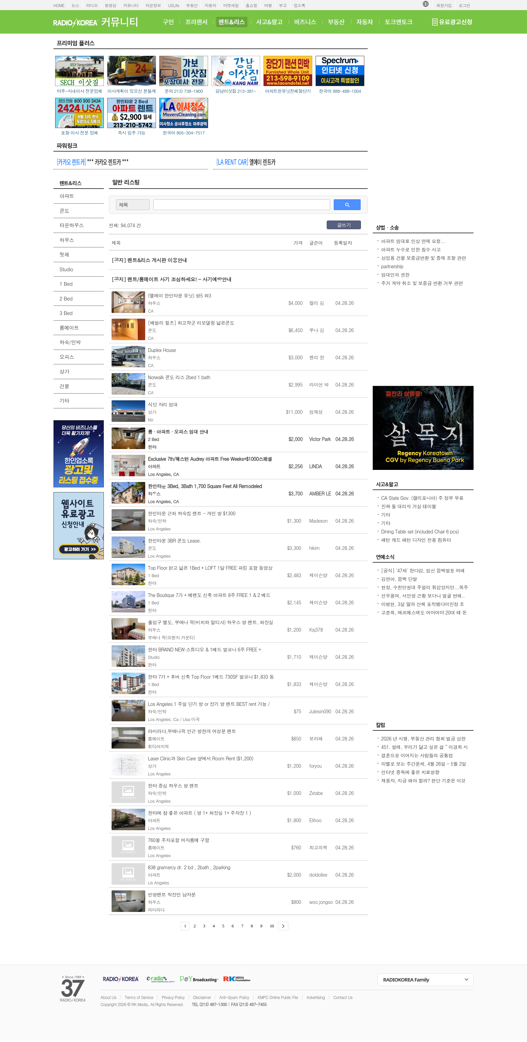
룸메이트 (69, 327)
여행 (268, 5)
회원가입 (444, 5)
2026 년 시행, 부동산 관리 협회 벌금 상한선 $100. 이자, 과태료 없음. (423, 742)
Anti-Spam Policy (234, 997)
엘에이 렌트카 (245, 162)
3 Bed (65, 312)
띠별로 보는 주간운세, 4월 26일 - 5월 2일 (423, 763)
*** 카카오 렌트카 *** (92, 162)
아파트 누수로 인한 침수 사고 (411, 249)
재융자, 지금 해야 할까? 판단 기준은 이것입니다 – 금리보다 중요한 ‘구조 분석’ (423, 784)
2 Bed (65, 298)
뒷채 (64, 254)
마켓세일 (231, 5)
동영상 (110, 5)
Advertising (316, 997)
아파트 (66, 195)
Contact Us (343, 997)
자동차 (210, 5)
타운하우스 (71, 225)
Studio (66, 269)
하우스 (66, 239)
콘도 (64, 210)
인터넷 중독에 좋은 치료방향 (410, 772)
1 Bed (65, 283)
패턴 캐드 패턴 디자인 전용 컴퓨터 (416, 539)
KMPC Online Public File (277, 997)
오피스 (66, 356)
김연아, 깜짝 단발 (399, 578)
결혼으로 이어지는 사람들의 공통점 (417, 755)
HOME (59, 5)
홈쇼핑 (251, 5)
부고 (283, 5)
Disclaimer (202, 997)
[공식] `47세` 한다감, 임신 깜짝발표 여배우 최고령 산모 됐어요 (423, 573)
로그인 (464, 5)
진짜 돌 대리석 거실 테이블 (408, 506)
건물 (64, 386)
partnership (392, 266)
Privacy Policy (173, 997)
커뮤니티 (131, 5)
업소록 (299, 5)
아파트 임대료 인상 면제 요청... (413, 241)
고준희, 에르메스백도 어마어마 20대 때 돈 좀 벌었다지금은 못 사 (424, 616)
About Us (108, 997)
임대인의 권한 (395, 274)
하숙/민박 (70, 342)
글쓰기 (344, 225)
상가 (64, 371)
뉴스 (75, 5)
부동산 (192, 5)
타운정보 (153, 5)
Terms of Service (139, 997)
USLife (173, 5)
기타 (64, 400)
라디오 (91, 5)
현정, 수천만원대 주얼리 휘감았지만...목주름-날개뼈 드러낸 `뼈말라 (424, 590)
